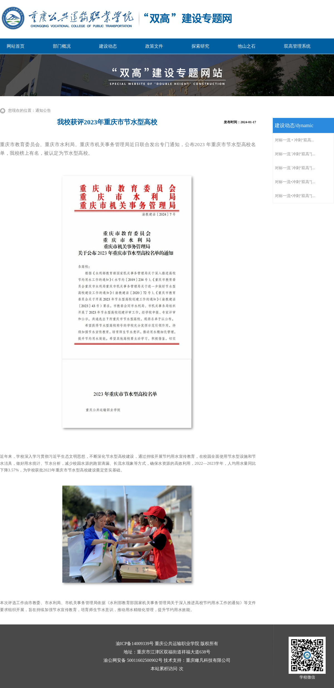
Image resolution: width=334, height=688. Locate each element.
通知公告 (43, 110)
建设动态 (108, 46)
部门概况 (62, 46)
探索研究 (200, 46)
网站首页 (15, 46)
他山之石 (247, 46)
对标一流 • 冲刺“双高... (294, 140)
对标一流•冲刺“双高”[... (295, 182)
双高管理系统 (297, 46)
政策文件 (154, 46)
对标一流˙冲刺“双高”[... (295, 154)
